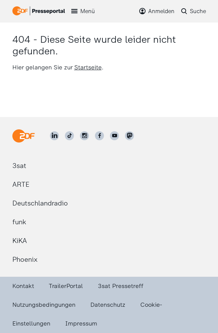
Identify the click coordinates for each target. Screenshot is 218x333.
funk (19, 222)
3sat (19, 166)
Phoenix (25, 259)
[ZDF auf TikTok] (69, 135)
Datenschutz (107, 304)
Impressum (81, 323)
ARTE (20, 184)
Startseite (88, 67)
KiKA (19, 241)
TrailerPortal (66, 286)
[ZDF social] (129, 135)
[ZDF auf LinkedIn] (54, 135)
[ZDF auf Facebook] (99, 135)
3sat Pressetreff (120, 286)
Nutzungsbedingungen (43, 304)
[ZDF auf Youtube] (114, 135)
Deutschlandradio (40, 203)
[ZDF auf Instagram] (84, 135)
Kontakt (23, 286)
